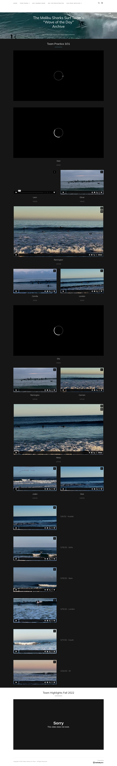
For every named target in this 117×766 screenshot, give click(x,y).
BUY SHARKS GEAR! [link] (38, 3)
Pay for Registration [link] (56, 3)
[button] (25, 3)
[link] (102, 3)
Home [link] (15, 3)
